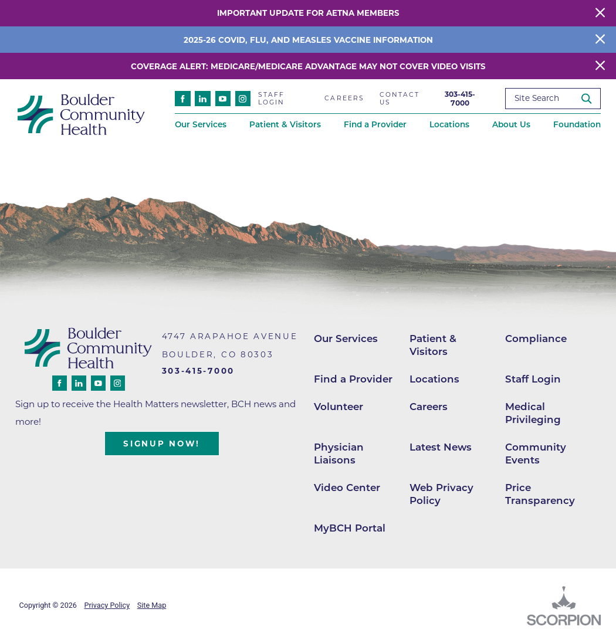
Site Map (151, 605)
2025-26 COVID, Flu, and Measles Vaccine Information (308, 40)
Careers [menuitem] (344, 98)
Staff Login (533, 379)
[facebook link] (182, 98)
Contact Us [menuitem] (400, 99)
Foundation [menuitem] (577, 124)
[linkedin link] (202, 98)
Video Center (347, 487)
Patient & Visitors (432, 345)
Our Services (346, 338)
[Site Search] (590, 98)
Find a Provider (353, 379)
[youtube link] (223, 98)
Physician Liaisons (339, 453)
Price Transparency (540, 494)
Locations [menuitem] (449, 124)
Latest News (440, 447)
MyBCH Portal (349, 528)
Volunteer (338, 406)
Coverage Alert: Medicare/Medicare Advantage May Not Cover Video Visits (308, 66)
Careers (428, 406)
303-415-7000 (460, 98)
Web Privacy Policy (441, 494)
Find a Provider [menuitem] (375, 124)
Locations (434, 379)
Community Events (535, 453)
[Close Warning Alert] (600, 13)
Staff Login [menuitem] (271, 99)
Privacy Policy (107, 605)
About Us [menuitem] (511, 124)
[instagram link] (243, 98)
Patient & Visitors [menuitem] (285, 124)
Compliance (536, 338)
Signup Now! (161, 443)
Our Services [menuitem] (200, 124)
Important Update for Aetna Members (308, 13)
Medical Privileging (533, 413)
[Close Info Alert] (600, 39)
